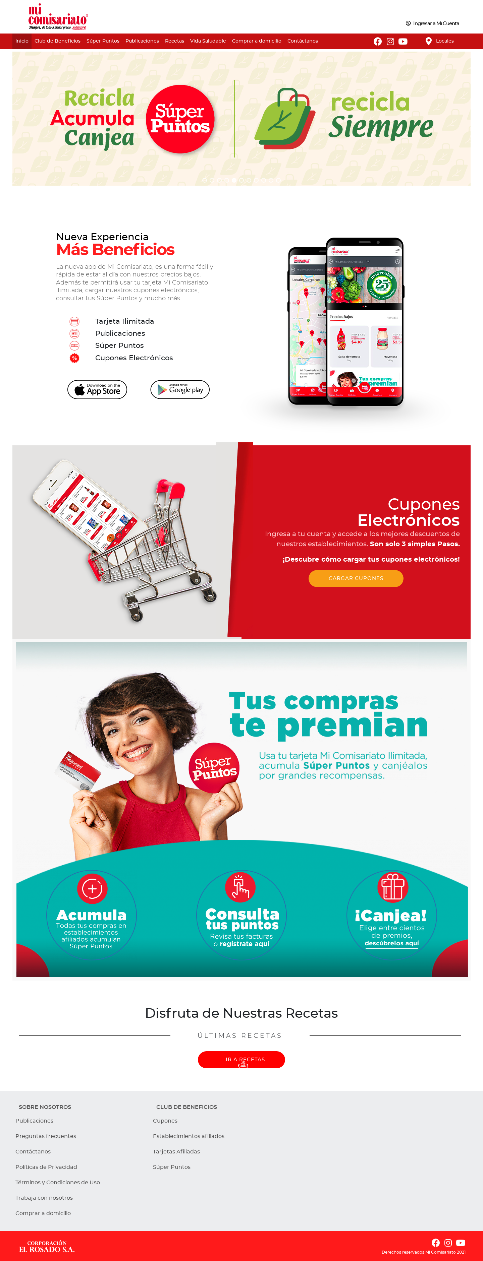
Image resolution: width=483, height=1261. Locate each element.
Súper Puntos (103, 41)
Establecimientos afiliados (188, 1136)
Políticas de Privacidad (46, 1167)
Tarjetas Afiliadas (176, 1151)
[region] (241, 119)
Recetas (174, 41)
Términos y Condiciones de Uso (57, 1182)
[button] (204, 180)
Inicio (22, 41)
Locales (445, 41)
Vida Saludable (208, 41)
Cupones (165, 1121)
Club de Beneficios (57, 41)
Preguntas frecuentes (45, 1136)
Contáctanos (302, 41)
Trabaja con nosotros (44, 1198)
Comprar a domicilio (256, 41)
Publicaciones (142, 41)
